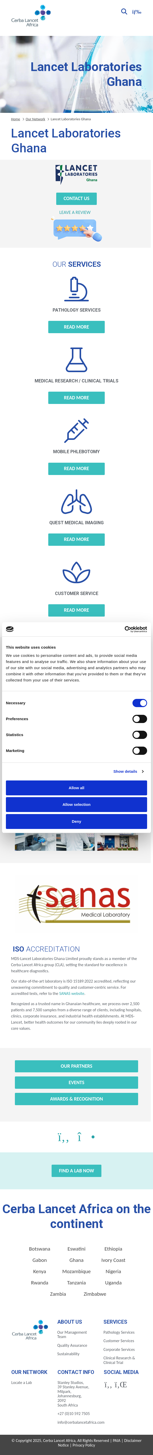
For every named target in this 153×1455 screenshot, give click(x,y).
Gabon (39, 1260)
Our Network (35, 119)
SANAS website (71, 993)
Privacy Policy (84, 1445)
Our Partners (76, 1066)
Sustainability (68, 1353)
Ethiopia (113, 1248)
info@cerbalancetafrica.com (81, 1422)
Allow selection (76, 804)
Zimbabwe (95, 1294)
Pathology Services (119, 1332)
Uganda (113, 1282)
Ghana (77, 1260)
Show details (125, 771)
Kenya (39, 1271)
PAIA (116, 1440)
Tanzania (76, 1282)
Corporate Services (119, 1349)
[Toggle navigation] (136, 11)
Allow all (76, 788)
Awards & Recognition (76, 1099)
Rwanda (39, 1282)
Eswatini (76, 1248)
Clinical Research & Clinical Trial (119, 1360)
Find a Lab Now (76, 1171)
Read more (76, 327)
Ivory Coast (113, 1260)
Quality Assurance (72, 1345)
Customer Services (118, 1340)
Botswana (39, 1248)
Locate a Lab (21, 1382)
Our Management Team (72, 1334)
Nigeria (113, 1271)
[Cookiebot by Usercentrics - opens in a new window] (124, 629)
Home (15, 119)
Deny (76, 821)
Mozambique (76, 1271)
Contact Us (77, 198)
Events (76, 1082)
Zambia (58, 1294)
